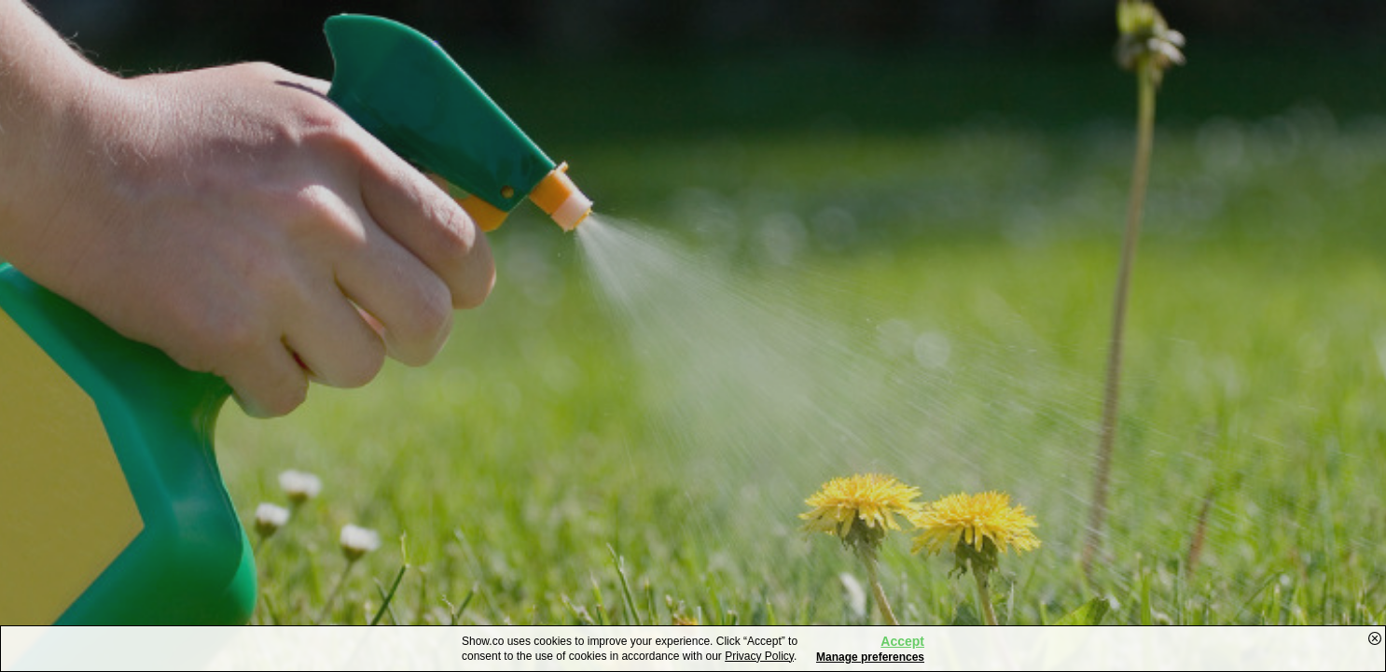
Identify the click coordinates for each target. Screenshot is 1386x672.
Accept (902, 641)
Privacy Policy (759, 656)
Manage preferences (870, 657)
